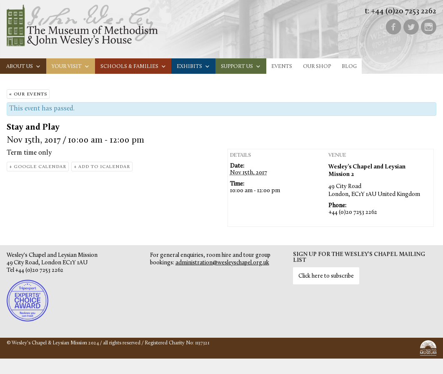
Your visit (71, 66)
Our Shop (317, 66)
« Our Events (28, 94)
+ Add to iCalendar (102, 167)
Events (281, 66)
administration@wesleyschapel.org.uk (222, 263)
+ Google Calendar (37, 167)
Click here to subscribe (326, 276)
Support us (241, 66)
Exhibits (193, 66)
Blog (349, 66)
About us (23, 66)
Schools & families (133, 66)
